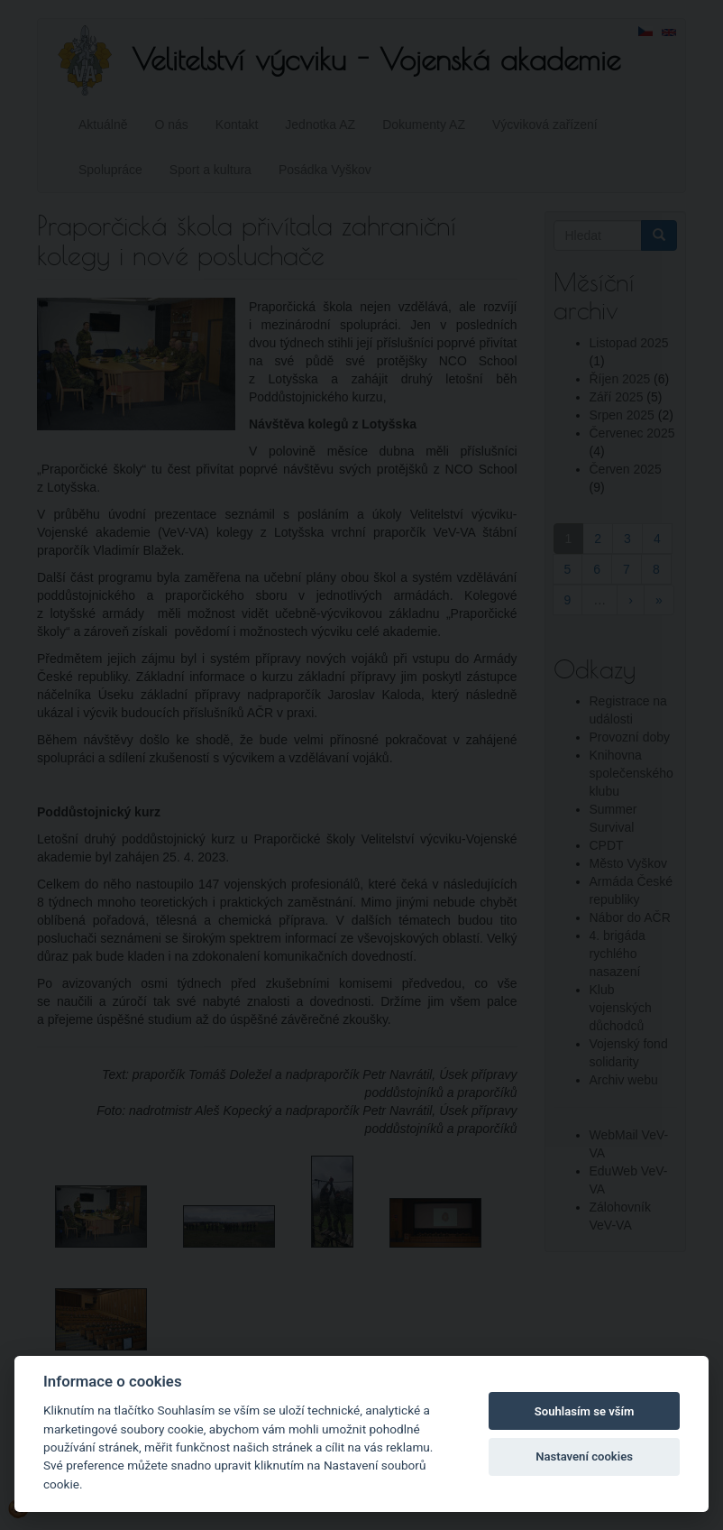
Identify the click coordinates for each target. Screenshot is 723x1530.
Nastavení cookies (584, 1456)
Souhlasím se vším (585, 1411)
